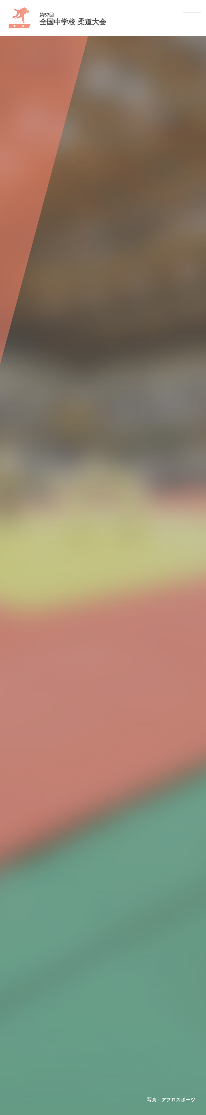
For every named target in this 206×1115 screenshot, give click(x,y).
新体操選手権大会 (29, 952)
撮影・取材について (31, 858)
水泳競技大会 (24, 896)
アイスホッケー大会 (31, 1064)
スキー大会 (22, 1045)
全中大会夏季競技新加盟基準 (40, 848)
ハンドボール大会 (29, 924)
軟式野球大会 (24, 933)
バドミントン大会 (29, 989)
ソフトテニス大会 (29, 971)
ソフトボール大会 (29, 998)
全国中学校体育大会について (40, 815)
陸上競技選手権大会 (31, 887)
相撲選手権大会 (26, 1026)
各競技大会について (31, 872)
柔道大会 (19, 1008)
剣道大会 (19, 1017)
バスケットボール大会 (33, 906)
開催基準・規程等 (29, 839)
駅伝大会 (19, 1036)
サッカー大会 (24, 915)
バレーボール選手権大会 (36, 961)
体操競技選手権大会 (31, 943)
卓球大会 (19, 980)
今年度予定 (22, 830)
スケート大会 (24, 1054)
